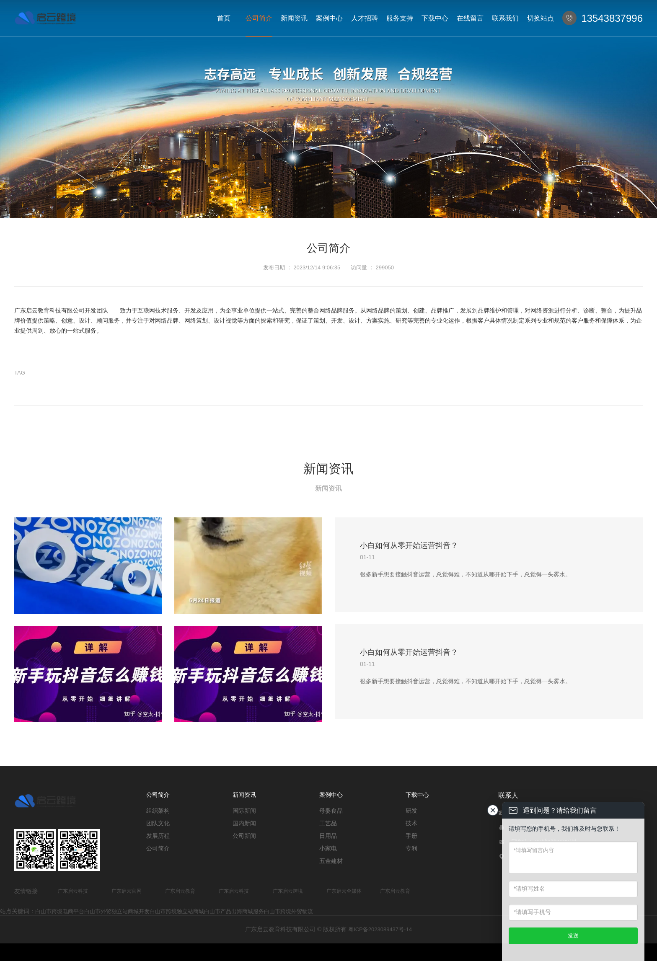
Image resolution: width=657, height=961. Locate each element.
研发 (411, 810)
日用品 (328, 835)
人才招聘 (364, 18)
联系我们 (505, 18)
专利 (411, 848)
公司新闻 (244, 835)
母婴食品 (331, 810)
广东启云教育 (180, 891)
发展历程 (158, 835)
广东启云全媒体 (344, 891)
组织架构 (158, 810)
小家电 (328, 848)
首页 (223, 18)
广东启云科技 (73, 891)
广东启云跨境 (288, 891)
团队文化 (158, 823)
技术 (411, 823)
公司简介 (259, 18)
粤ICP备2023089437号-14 (380, 929)
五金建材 (331, 861)
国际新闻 (244, 810)
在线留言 (470, 18)
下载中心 (435, 18)
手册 (411, 835)
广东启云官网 (126, 891)
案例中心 (329, 18)
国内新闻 (244, 823)
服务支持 (399, 18)
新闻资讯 (294, 18)
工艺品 (328, 823)
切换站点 (540, 18)
